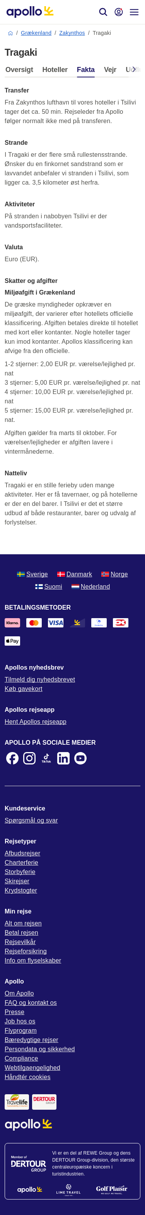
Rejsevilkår (20, 942)
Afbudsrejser (22, 853)
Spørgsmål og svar (31, 820)
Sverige (32, 574)
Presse (14, 1012)
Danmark (74, 574)
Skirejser (17, 881)
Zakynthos (72, 33)
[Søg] (103, 12)
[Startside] (30, 12)
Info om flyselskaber (33, 960)
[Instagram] (29, 758)
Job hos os (20, 1021)
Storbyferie (20, 872)
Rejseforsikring (26, 951)
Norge (114, 574)
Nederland (91, 586)
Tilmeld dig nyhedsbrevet (40, 679)
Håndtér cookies (28, 1077)
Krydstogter (21, 890)
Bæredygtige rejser (31, 1040)
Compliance (21, 1058)
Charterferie (21, 862)
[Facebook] (12, 758)
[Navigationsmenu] (134, 12)
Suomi (48, 586)
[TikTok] (46, 758)
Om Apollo (19, 993)
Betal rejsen (21, 932)
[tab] (21, 71)
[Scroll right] (134, 70)
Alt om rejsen (23, 923)
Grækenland (36, 33)
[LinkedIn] (63, 758)
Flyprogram (21, 1030)
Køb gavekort (24, 688)
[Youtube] (80, 758)
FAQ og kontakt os (31, 1002)
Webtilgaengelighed (32, 1067)
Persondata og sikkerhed (40, 1049)
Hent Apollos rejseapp (36, 721)
